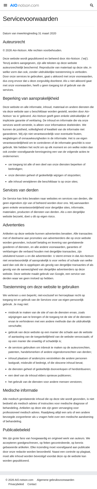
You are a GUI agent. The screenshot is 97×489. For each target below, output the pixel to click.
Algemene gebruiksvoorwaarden (55, 479)
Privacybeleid (16, 484)
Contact (31, 484)
